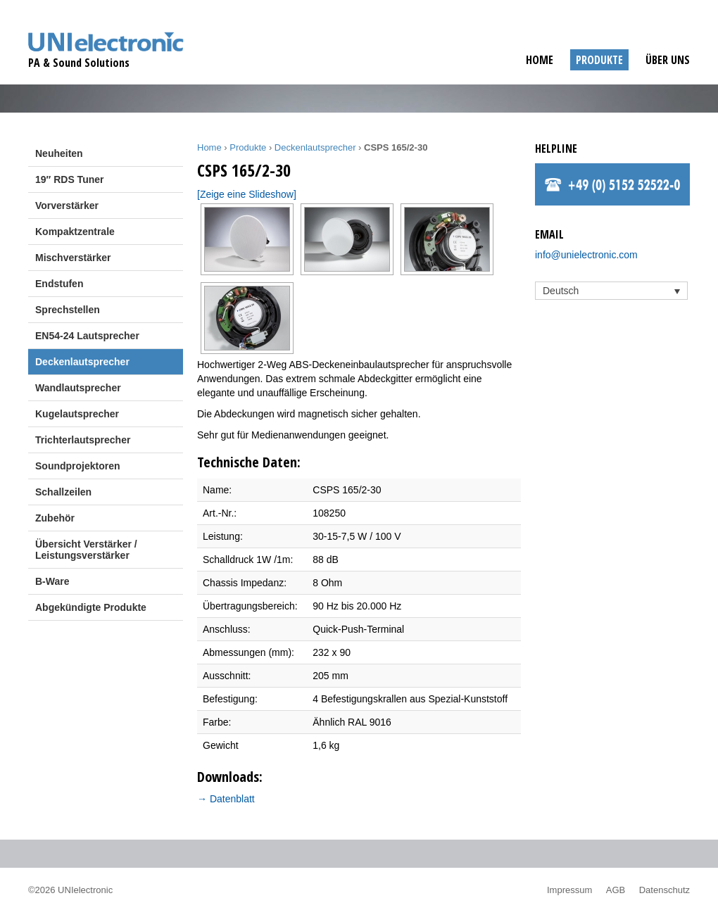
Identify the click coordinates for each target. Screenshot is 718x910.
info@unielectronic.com (586, 254)
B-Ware (52, 581)
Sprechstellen (67, 309)
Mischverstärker (73, 257)
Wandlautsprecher (78, 387)
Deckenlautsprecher (82, 361)
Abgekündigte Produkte (90, 607)
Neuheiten (59, 153)
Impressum (569, 890)
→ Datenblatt (226, 798)
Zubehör (55, 518)
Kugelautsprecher (77, 413)
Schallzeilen (63, 492)
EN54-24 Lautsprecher (87, 335)
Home (539, 60)
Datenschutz (664, 890)
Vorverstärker (67, 205)
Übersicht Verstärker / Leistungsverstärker (86, 549)
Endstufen (59, 283)
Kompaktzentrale (75, 231)
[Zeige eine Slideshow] (246, 194)
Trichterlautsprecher (82, 439)
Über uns (667, 60)
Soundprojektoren (77, 466)
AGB (615, 890)
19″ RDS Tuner (69, 179)
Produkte (599, 60)
